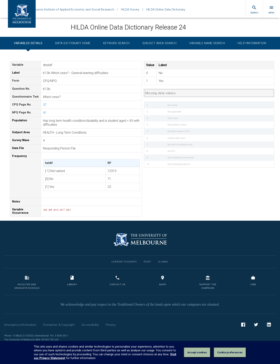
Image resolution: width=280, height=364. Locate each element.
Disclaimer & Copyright (58, 325)
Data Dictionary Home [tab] (72, 43)
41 (45, 113)
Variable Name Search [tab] (207, 43)
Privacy (111, 325)
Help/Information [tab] (252, 43)
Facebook (243, 325)
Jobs (253, 280)
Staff (147, 262)
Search (254, 9)
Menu (271, 9)
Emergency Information (20, 325)
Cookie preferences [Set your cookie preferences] (230, 352)
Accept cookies (197, 352)
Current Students (124, 262)
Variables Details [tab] (28, 43)
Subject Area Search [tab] (159, 43)
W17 (62, 210)
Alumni (163, 262)
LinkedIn (268, 325)
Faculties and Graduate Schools (26, 282)
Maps (162, 280)
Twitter (256, 325)
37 (45, 105)
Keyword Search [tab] (116, 43)
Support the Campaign (207, 282)
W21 (68, 210)
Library (72, 280)
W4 (45, 210)
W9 (50, 210)
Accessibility (90, 325)
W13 (55, 210)
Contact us (117, 280)
